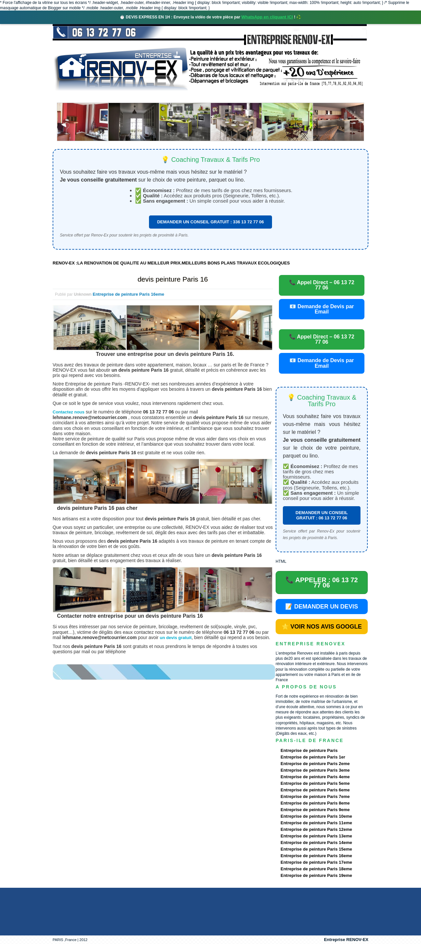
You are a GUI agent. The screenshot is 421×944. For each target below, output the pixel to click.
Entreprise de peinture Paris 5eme (315, 783)
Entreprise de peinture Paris (309, 750)
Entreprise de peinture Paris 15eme (316, 849)
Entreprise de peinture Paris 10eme (316, 816)
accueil (70, 96)
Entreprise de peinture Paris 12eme (316, 829)
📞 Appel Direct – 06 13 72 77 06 (321, 285)
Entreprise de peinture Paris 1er (313, 757)
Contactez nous (69, 412)
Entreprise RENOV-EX (346, 939)
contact (307, 96)
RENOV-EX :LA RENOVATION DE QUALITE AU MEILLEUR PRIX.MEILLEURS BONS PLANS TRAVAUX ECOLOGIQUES (171, 263)
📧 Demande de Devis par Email (321, 309)
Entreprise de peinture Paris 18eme (316, 868)
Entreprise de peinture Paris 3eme (315, 770)
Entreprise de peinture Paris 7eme (315, 796)
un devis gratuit (176, 637)
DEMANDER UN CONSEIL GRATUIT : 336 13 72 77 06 (210, 221)
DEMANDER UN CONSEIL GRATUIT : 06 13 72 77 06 (322, 515)
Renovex (105, 96)
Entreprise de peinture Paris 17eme (316, 862)
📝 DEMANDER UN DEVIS (321, 606)
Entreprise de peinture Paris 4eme (315, 776)
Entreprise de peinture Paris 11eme (316, 822)
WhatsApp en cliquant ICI (267, 16)
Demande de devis (259, 96)
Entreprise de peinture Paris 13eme (316, 835)
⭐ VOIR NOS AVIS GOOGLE (322, 626)
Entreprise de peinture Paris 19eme (316, 875)
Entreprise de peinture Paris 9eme (315, 809)
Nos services (148, 96)
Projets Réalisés (201, 96)
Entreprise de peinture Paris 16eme (128, 294)
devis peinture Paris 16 (172, 279)
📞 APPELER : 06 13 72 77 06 (321, 582)
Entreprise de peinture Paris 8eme (315, 803)
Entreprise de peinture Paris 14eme (316, 842)
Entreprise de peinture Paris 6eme (315, 789)
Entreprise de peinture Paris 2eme (315, 763)
